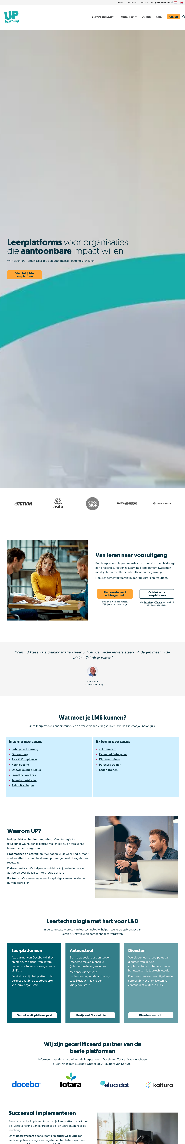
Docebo (148, 602)
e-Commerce (107, 749)
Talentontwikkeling (25, 780)
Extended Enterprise (113, 754)
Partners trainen (110, 765)
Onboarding (20, 754)
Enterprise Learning (25, 749)
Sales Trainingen (23, 785)
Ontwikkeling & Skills (26, 770)
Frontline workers (24, 775)
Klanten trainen (109, 759)
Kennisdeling (20, 765)
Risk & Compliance (24, 759)
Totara (158, 602)
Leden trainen (108, 770)
